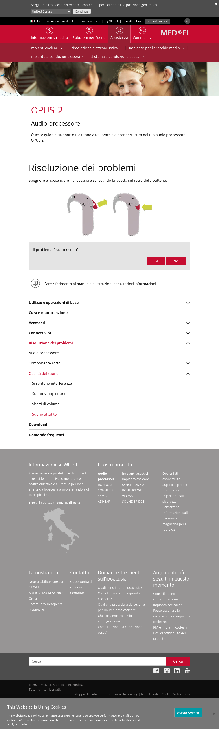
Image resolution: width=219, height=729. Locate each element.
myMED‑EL (111, 21)
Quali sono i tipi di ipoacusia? (120, 587)
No (175, 261)
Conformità (170, 507)
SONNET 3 (105, 490)
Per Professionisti (158, 21)
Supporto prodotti (175, 484)
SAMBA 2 (104, 496)
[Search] (187, 21)
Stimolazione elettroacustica (96, 48)
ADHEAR (104, 501)
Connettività (40, 332)
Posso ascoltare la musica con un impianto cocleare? (171, 616)
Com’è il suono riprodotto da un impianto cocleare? (167, 599)
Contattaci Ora (132, 21)
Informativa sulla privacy (119, 694)
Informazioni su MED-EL (60, 21)
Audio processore (44, 352)
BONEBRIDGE (132, 490)
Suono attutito (44, 414)
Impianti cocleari (46, 48)
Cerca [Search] (178, 661)
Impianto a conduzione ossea (57, 56)
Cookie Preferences (176, 694)
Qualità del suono (44, 373)
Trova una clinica (90, 21)
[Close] (214, 715)
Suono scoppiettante (50, 393)
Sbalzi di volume (45, 404)
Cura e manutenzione (48, 312)
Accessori (37, 322)
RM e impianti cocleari (170, 627)
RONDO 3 (105, 484)
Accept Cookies (188, 714)
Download (38, 424)
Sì (156, 261)
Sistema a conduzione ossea (117, 56)
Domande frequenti (46, 434)
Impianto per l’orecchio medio (156, 48)
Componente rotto (45, 363)
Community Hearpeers (46, 604)
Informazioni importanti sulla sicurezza (174, 496)
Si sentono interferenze (52, 383)
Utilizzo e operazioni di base (54, 302)
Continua (82, 11)
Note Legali (149, 694)
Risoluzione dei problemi (51, 342)
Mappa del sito (85, 694)
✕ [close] (216, 4)
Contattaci (77, 593)
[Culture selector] (51, 11)
